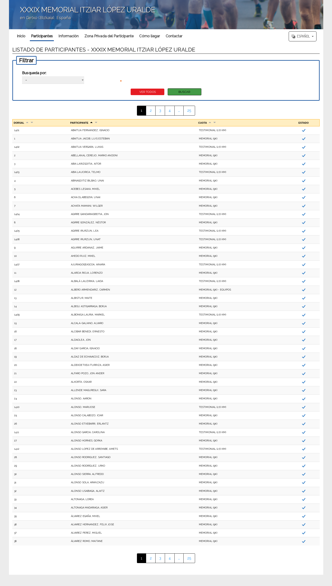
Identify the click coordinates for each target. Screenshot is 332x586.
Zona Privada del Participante (109, 36)
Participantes (42, 36)
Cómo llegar (149, 36)
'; (166, 14)
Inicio (21, 36)
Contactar (174, 36)
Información (68, 36)
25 (189, 110)
